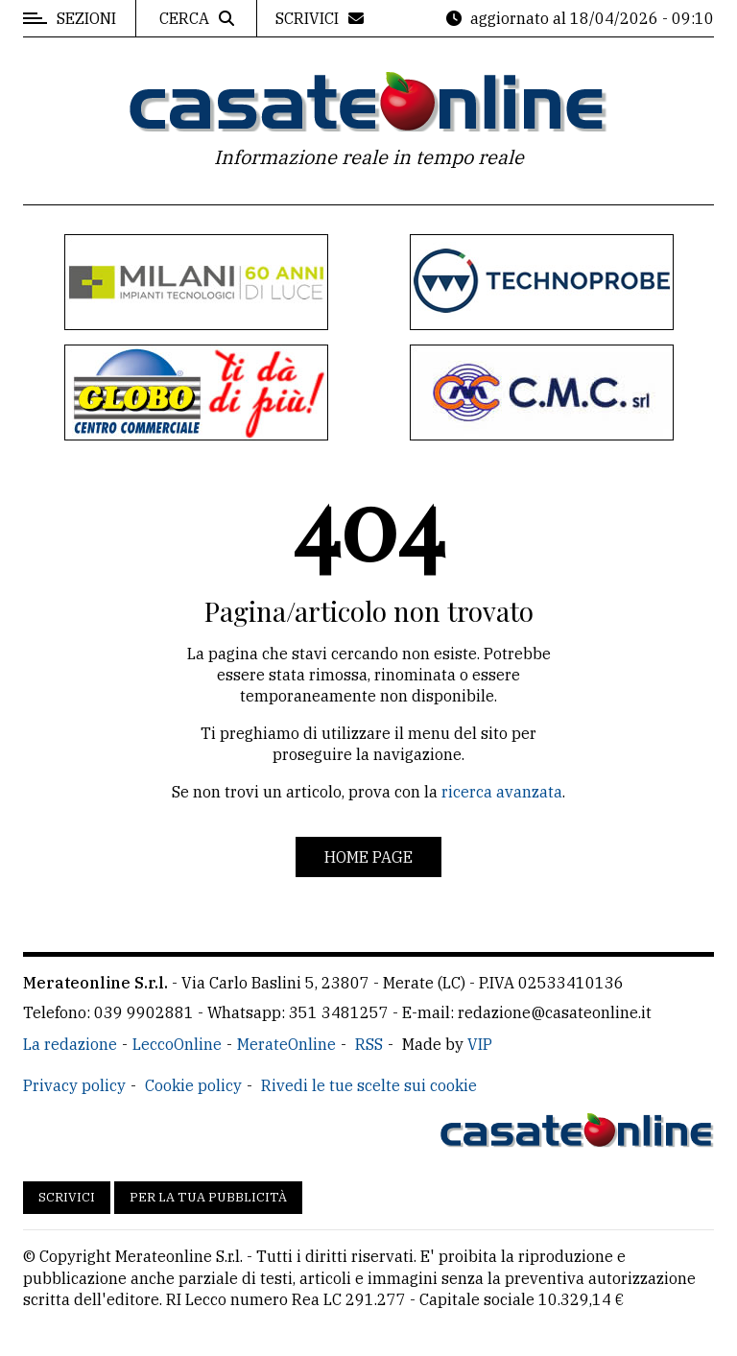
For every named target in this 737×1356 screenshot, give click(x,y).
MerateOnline (286, 1044)
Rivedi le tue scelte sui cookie (369, 1085)
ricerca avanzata (501, 791)
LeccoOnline (177, 1044)
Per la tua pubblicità (208, 1197)
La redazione (70, 1044)
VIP (479, 1044)
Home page (368, 857)
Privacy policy (74, 1085)
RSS (369, 1044)
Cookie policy (193, 1085)
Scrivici (66, 1197)
